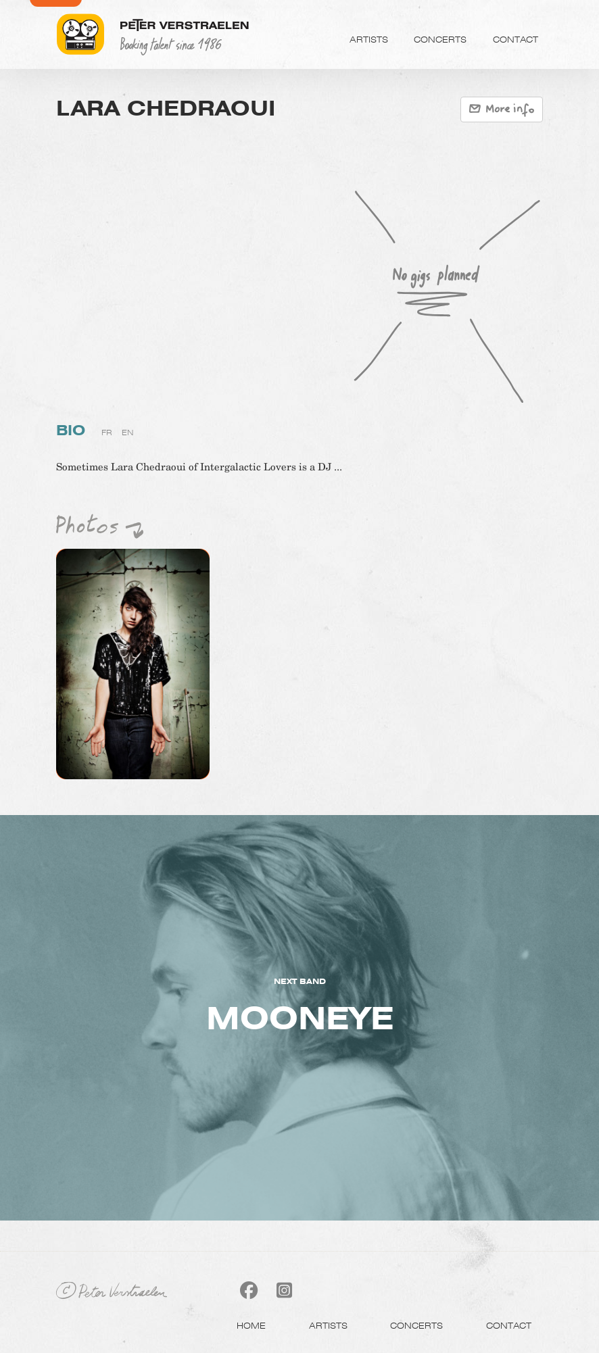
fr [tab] (106, 432)
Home (251, 1325)
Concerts (440, 39)
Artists (369, 39)
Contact (515, 39)
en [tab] (127, 432)
